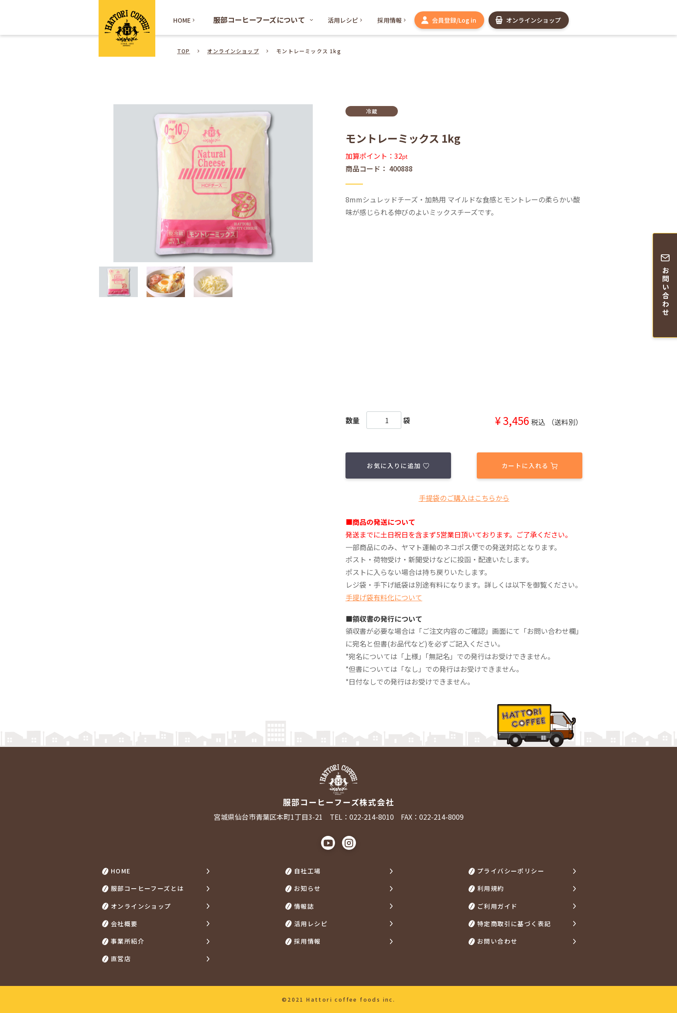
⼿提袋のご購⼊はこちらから (464, 498)
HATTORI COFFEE (127, 28)
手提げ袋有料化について (383, 597)
